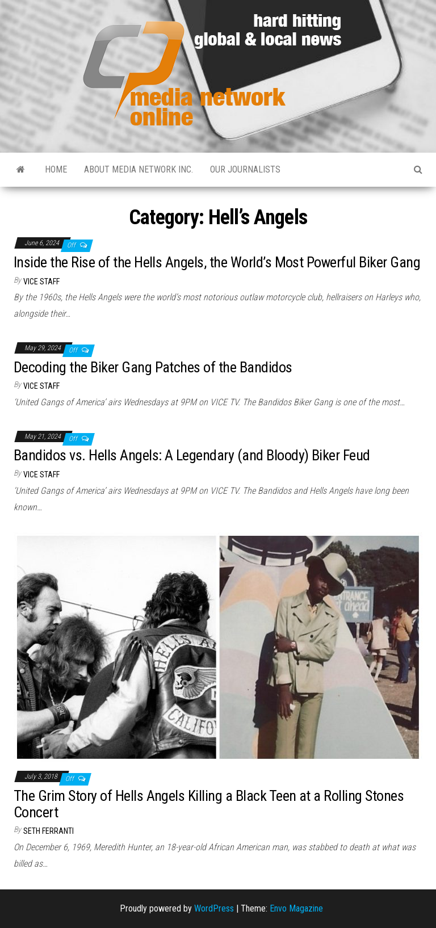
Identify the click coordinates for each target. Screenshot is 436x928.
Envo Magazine (296, 908)
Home (56, 169)
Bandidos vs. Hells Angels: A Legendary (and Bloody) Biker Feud (192, 455)
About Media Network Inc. (138, 169)
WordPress (214, 908)
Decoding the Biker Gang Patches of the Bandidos (153, 367)
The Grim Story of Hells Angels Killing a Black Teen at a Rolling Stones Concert (209, 804)
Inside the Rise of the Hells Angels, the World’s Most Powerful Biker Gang (217, 262)
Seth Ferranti (48, 830)
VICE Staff (41, 281)
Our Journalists (245, 169)
